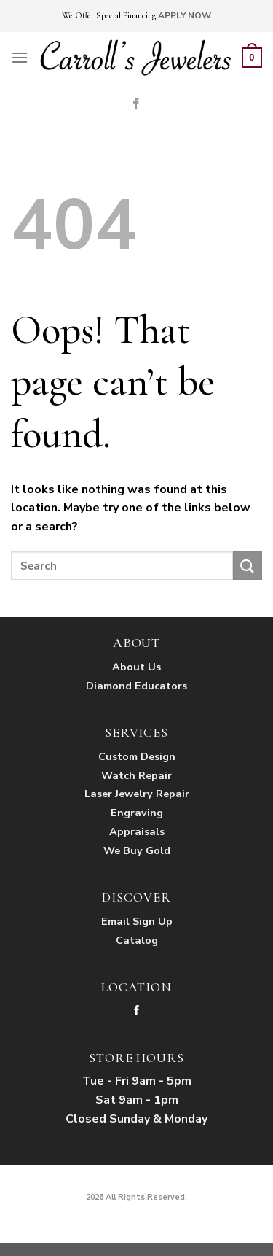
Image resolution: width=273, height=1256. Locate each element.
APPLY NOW (184, 15)
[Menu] (19, 57)
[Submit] (247, 565)
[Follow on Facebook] (136, 104)
